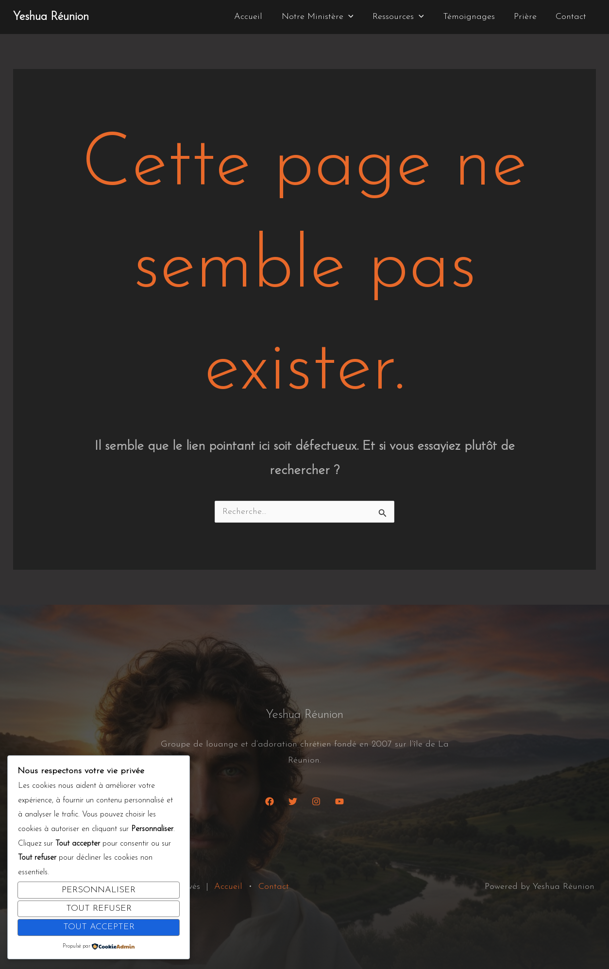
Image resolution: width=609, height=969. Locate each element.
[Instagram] (316, 801)
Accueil (257, 16)
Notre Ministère (324, 17)
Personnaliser (98, 890)
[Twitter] (292, 801)
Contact (572, 16)
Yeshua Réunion (51, 17)
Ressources (403, 17)
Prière (527, 16)
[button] (355, 17)
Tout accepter (99, 927)
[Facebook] (269, 801)
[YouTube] (339, 801)
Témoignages (473, 16)
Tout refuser (99, 908)
